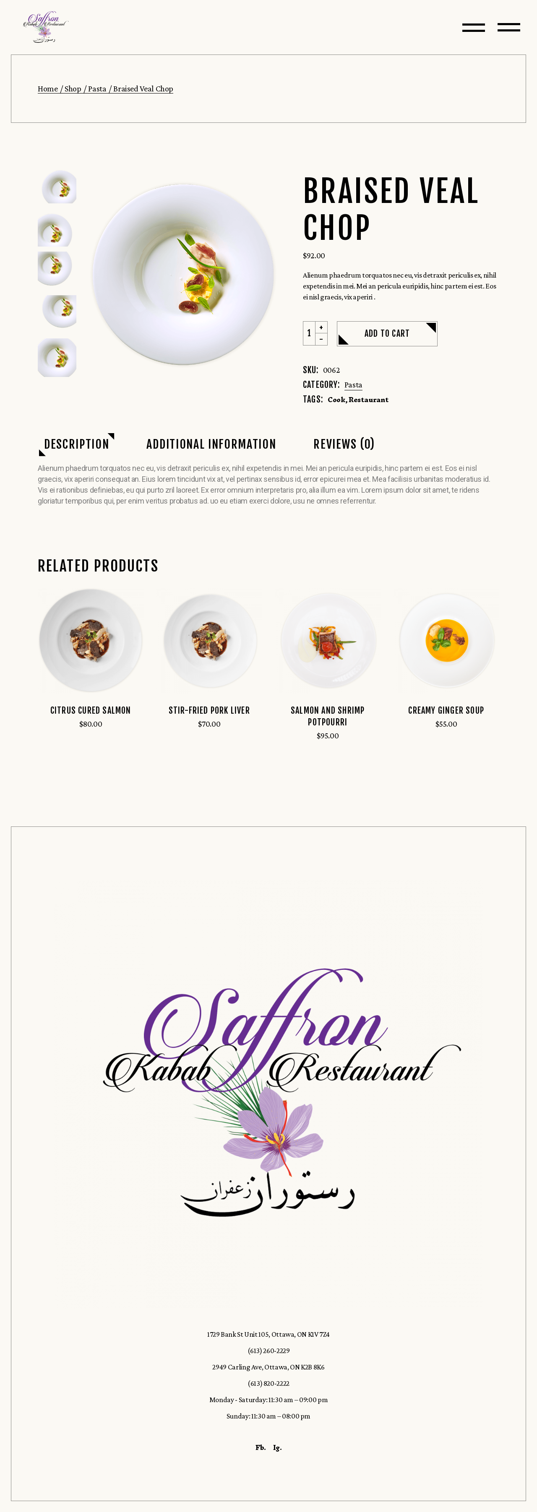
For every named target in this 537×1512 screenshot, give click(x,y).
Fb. (260, 1447)
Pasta (353, 384)
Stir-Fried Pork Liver (209, 710)
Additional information (211, 444)
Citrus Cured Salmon (90, 710)
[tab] (76, 444)
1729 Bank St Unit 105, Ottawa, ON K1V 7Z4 (268, 1334)
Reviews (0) (344, 444)
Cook (336, 399)
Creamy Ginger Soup (446, 710)
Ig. (277, 1447)
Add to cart (387, 333)
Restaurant (368, 399)
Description (76, 444)
